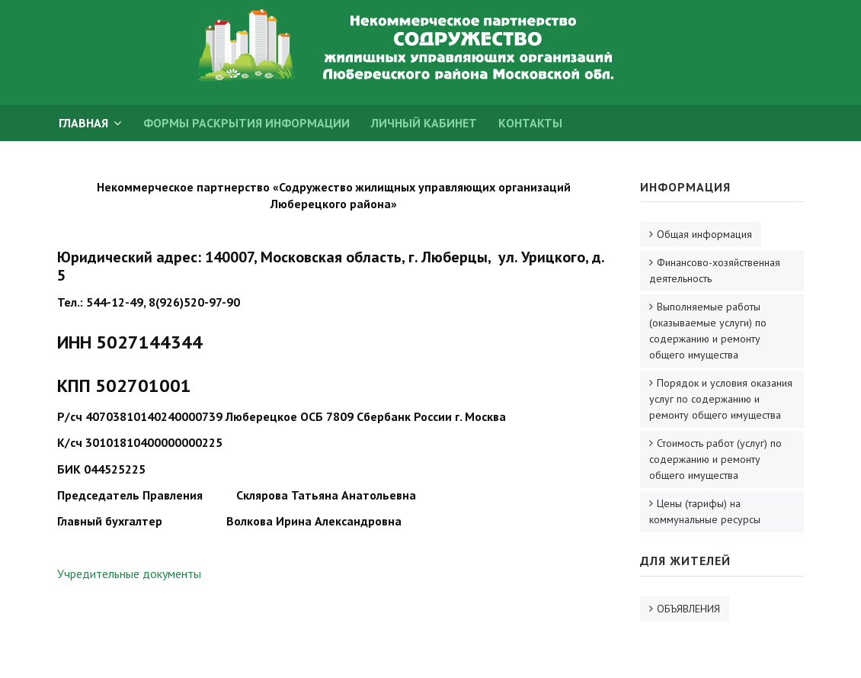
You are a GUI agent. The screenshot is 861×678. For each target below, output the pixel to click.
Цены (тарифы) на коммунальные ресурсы (704, 511)
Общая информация (704, 234)
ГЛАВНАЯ (83, 122)
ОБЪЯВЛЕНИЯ (688, 608)
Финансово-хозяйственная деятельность (714, 270)
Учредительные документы (129, 573)
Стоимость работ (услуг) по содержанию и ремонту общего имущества (715, 459)
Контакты (530, 122)
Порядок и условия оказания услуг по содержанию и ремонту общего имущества (720, 399)
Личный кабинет (424, 122)
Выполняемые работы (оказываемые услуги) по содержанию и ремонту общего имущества (708, 330)
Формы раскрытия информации (246, 122)
